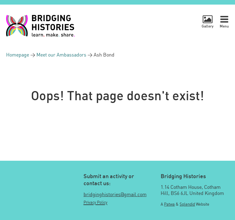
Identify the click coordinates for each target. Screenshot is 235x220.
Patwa (169, 204)
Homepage (18, 55)
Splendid (187, 204)
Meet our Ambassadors (62, 55)
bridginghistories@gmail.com (115, 194)
